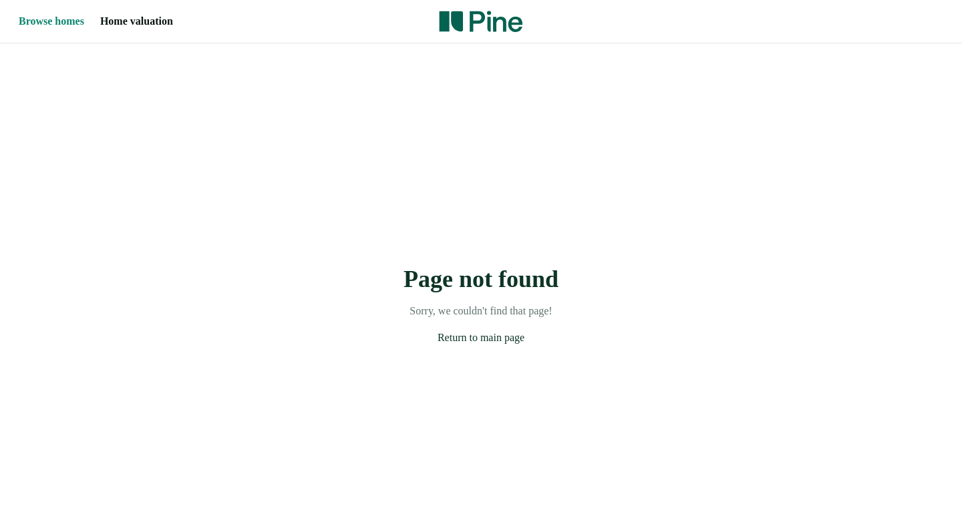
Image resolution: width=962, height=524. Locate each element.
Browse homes (51, 21)
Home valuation (136, 21)
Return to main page (481, 337)
